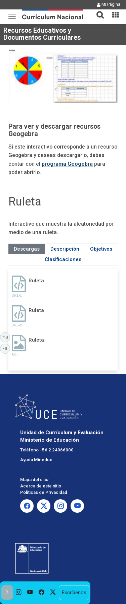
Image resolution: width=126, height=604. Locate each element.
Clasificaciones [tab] (63, 259)
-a (6, 348)
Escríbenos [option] (73, 593)
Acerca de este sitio (40, 485)
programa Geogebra (67, 164)
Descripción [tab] (64, 249)
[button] (97, 10)
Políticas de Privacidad (43, 492)
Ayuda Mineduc (36, 459)
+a (6, 336)
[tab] (97, 10)
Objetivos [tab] (101, 249)
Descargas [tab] (27, 249)
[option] (19, 592)
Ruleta (36, 281)
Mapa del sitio (34, 479)
